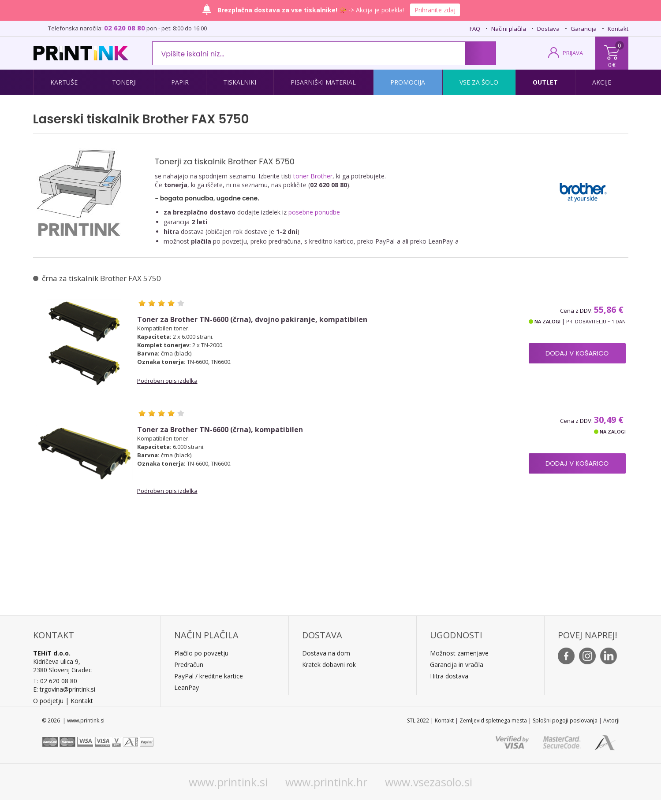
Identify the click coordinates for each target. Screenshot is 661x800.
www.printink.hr (326, 781)
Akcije (601, 82)
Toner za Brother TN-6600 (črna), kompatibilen (220, 430)
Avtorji (611, 720)
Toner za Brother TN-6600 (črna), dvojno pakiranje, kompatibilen (252, 319)
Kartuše (64, 82)
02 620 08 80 (124, 27)
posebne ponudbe (314, 212)
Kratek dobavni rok (329, 664)
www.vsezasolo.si (428, 781)
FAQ (475, 29)
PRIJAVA (573, 53)
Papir (180, 82)
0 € (612, 65)
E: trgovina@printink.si (64, 689)
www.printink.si (228, 781)
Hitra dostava (449, 676)
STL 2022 (418, 720)
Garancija (584, 29)
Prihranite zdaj (435, 10)
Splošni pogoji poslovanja (565, 720)
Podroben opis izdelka (167, 381)
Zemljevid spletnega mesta (493, 720)
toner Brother (312, 176)
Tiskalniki (239, 82)
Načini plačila (508, 29)
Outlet (545, 82)
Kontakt (618, 29)
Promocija (407, 82)
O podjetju (48, 700)
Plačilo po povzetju (201, 653)
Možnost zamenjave (459, 653)
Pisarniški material (323, 82)
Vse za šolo (478, 82)
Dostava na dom (326, 653)
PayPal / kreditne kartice (208, 676)
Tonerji (124, 82)
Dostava (548, 29)
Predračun (188, 664)
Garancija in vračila (456, 664)
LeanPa (185, 687)
